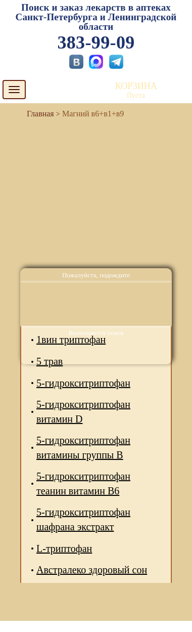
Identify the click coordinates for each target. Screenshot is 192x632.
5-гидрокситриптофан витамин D (83, 412)
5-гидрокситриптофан (83, 383)
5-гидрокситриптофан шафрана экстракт (83, 519)
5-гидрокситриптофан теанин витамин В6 (83, 483)
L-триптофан (64, 548)
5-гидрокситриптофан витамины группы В (83, 447)
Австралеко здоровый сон (91, 569)
